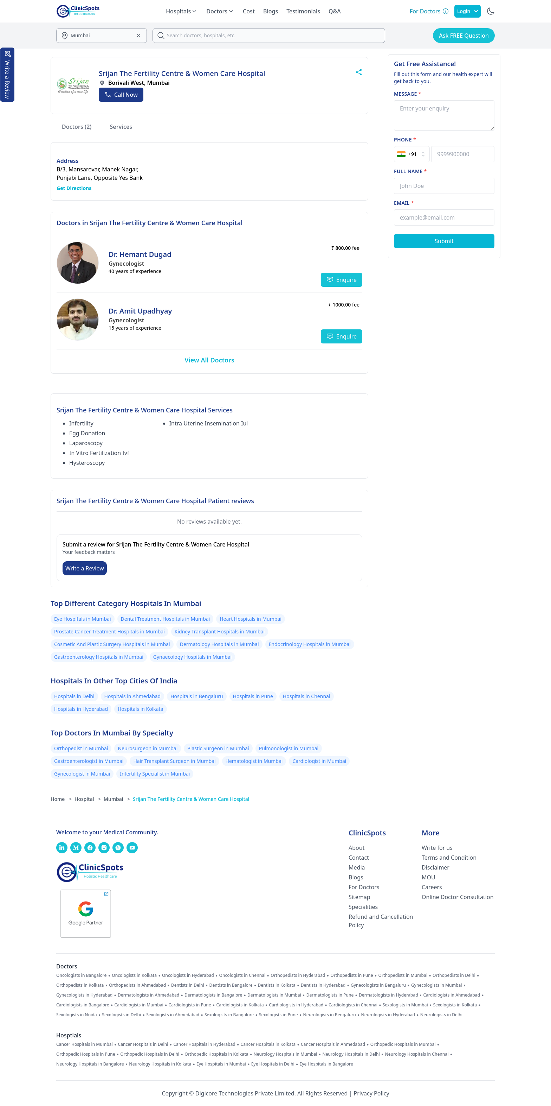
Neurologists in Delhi (441, 1015)
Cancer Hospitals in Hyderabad (204, 1044)
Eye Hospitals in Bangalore (326, 1064)
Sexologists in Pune (278, 1015)
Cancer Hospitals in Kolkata (268, 1044)
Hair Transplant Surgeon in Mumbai (174, 761)
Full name (410, 171)
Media (357, 867)
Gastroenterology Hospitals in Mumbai (98, 656)
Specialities (363, 907)
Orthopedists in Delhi (454, 975)
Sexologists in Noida (76, 1015)
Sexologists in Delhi (121, 1015)
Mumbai (117, 799)
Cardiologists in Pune (190, 1005)
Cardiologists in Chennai (353, 1005)
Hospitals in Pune (253, 696)
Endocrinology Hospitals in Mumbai (310, 644)
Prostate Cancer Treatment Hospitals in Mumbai (109, 631)
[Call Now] (121, 95)
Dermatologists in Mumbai (274, 995)
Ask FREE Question (464, 35)
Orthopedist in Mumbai (81, 748)
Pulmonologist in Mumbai (289, 748)
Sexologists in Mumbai (405, 1005)
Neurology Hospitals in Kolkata (160, 1064)
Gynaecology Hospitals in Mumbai (192, 656)
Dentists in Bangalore (231, 985)
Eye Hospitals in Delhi (272, 1064)
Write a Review (84, 568)
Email (404, 203)
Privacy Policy (371, 1093)
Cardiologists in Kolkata (240, 1005)
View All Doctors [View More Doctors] (209, 360)
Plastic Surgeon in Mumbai (218, 748)
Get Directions (74, 188)
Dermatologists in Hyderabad (388, 995)
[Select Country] (412, 154)
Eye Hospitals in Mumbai (82, 618)
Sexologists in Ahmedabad (172, 1015)
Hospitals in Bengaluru (196, 696)
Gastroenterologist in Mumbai (88, 761)
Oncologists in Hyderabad (188, 975)
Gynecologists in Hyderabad (84, 995)
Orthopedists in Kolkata (80, 985)
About (356, 848)
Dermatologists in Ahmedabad (148, 995)
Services (121, 127)
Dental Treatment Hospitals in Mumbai (165, 618)
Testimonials (303, 11)
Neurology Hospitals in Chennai (417, 1054)
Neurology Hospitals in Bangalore (90, 1064)
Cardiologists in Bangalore (82, 1005)
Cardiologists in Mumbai (138, 1005)
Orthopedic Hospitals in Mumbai (403, 1044)
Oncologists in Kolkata (134, 975)
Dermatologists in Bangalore (213, 995)
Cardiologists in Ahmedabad (451, 995)
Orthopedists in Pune (351, 975)
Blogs (270, 11)
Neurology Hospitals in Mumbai (285, 1054)
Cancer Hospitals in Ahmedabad (333, 1044)
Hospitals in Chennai (306, 696)
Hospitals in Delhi (74, 696)
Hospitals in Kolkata (140, 709)
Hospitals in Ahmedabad (132, 696)
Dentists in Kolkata (277, 985)
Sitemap (359, 897)
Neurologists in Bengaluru (329, 1015)
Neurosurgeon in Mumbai (147, 748)
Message (407, 93)
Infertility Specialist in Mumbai (155, 773)
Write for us (437, 848)
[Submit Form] (444, 241)
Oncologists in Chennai (242, 975)
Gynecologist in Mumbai (82, 773)
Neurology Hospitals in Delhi (351, 1054)
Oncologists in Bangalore (81, 975)
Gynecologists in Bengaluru (378, 985)
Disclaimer (435, 867)
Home (61, 799)
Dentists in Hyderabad (323, 985)
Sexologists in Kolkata (455, 1005)
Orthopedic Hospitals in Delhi (149, 1054)
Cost (249, 11)
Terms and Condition (449, 857)
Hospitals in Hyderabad (81, 709)
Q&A (335, 11)
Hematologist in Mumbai (254, 761)
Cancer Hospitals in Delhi (143, 1044)
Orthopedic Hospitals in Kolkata (216, 1054)
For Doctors (364, 887)
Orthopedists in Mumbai (402, 975)
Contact (359, 857)
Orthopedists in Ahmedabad (137, 985)
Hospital (87, 799)
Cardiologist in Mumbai (319, 761)
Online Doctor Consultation (458, 897)
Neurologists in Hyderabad (388, 1015)
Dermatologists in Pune (330, 995)
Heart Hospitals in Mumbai (250, 618)
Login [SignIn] (467, 11)
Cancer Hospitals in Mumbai (84, 1044)
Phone (405, 139)
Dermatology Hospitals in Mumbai (219, 644)
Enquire (341, 280)
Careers (432, 887)
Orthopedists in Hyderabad (298, 975)
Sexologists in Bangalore (229, 1015)
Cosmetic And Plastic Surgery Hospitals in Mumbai (112, 644)
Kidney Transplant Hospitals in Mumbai (220, 631)
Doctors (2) (77, 127)
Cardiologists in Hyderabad (296, 1005)
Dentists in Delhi (187, 985)
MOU (428, 877)
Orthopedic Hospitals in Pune (85, 1054)
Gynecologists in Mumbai (436, 985)
